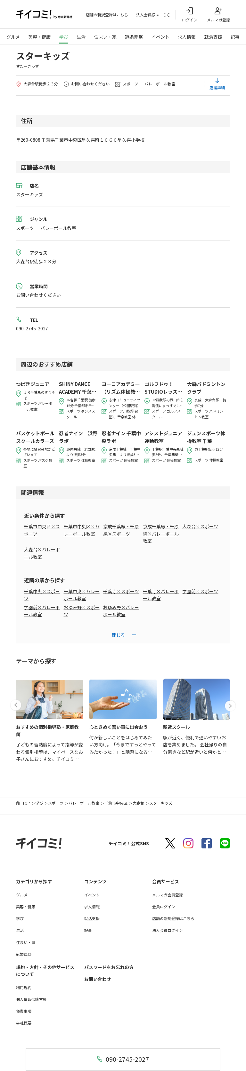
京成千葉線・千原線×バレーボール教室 (161, 534)
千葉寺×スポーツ (121, 591)
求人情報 (187, 37)
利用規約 (23, 987)
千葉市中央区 (115, 803)
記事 (235, 37)
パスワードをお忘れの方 (109, 967)
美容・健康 (39, 37)
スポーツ (55, 803)
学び (63, 37)
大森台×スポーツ (200, 527)
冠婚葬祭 (134, 37)
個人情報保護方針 (31, 999)
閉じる (118, 635)
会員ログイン (163, 907)
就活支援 (213, 37)
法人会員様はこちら (153, 15)
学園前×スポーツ (200, 591)
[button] (16, 704)
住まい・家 (105, 37)
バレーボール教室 (84, 803)
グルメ (13, 37)
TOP (26, 803)
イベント (160, 37)
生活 (81, 37)
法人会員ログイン (167, 930)
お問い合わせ (97, 979)
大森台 (138, 803)
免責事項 (23, 1011)
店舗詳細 (217, 88)
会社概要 (23, 1023)
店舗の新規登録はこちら (107, 15)
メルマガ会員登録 (167, 894)
